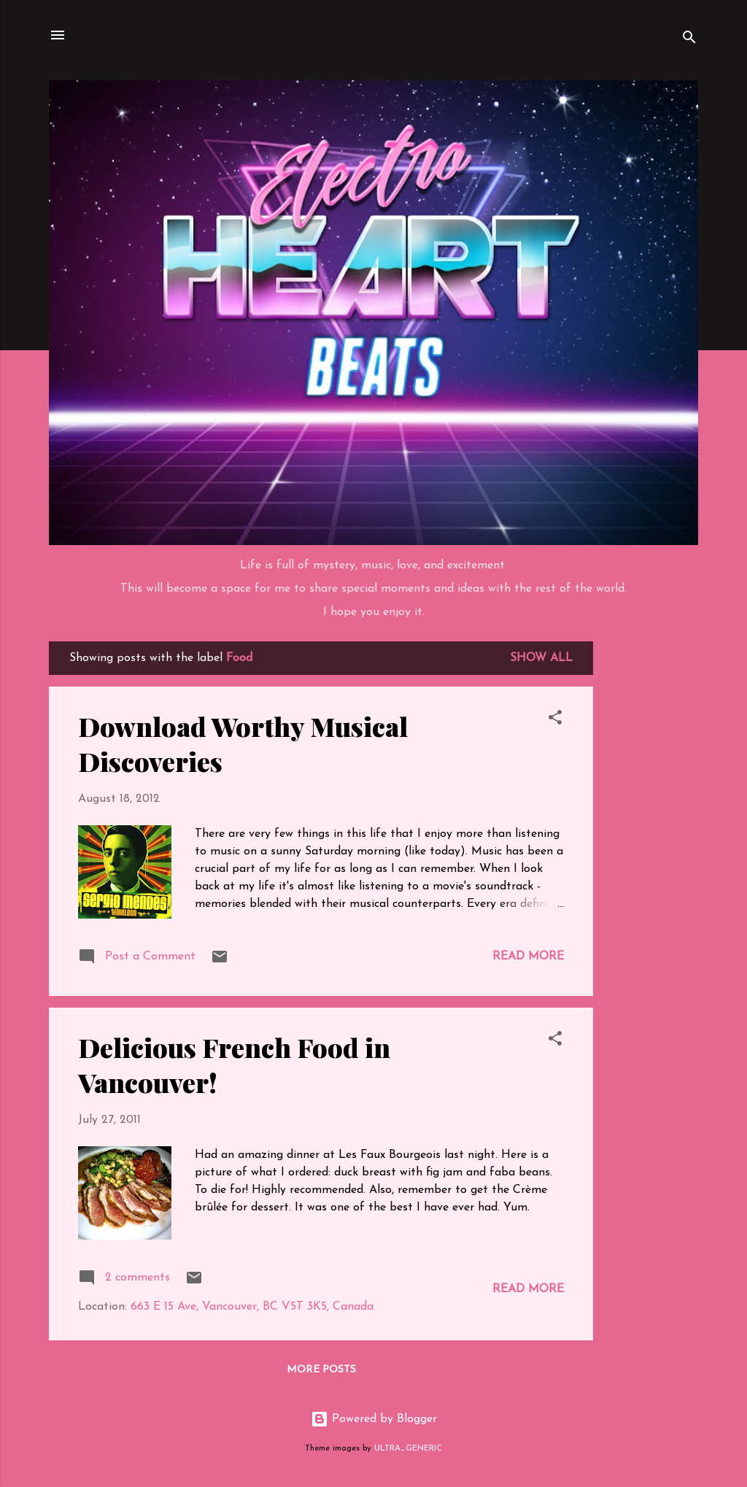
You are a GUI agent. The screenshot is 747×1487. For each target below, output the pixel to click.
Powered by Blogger (374, 1419)
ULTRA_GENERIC (408, 1449)
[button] (555, 720)
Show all (541, 658)
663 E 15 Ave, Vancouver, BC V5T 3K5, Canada (252, 1307)
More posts (321, 1369)
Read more (528, 956)
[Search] (689, 40)
